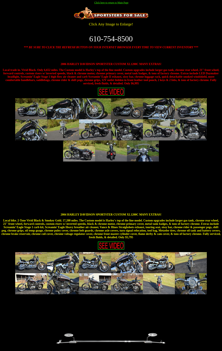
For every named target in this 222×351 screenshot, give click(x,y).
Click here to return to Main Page (111, 2)
